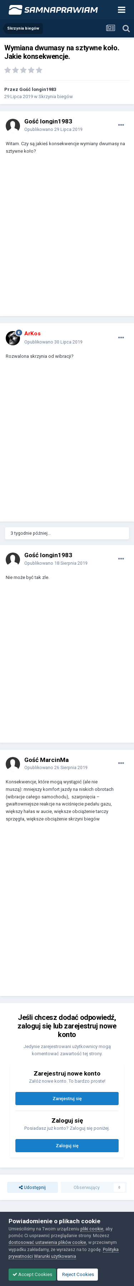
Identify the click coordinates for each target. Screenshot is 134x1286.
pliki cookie (91, 1228)
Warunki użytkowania (55, 1256)
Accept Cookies (32, 1274)
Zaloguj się (67, 1145)
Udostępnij (32, 1187)
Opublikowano (53, 129)
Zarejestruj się (67, 1098)
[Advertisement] (67, 238)
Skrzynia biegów (56, 96)
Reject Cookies (77, 1274)
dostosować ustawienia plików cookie (47, 1242)
